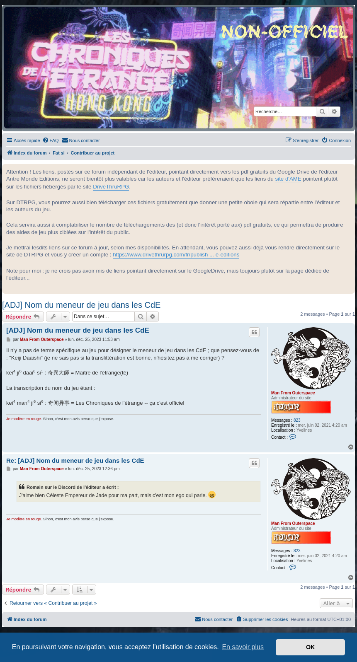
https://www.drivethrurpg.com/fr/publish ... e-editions (176, 254)
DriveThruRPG (111, 187)
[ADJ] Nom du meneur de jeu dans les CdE (81, 304)
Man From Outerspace (293, 393)
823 (297, 420)
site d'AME (288, 179)
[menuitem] (50, 140)
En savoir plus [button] (243, 646)
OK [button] (310, 647)
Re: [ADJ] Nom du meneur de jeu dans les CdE (75, 460)
